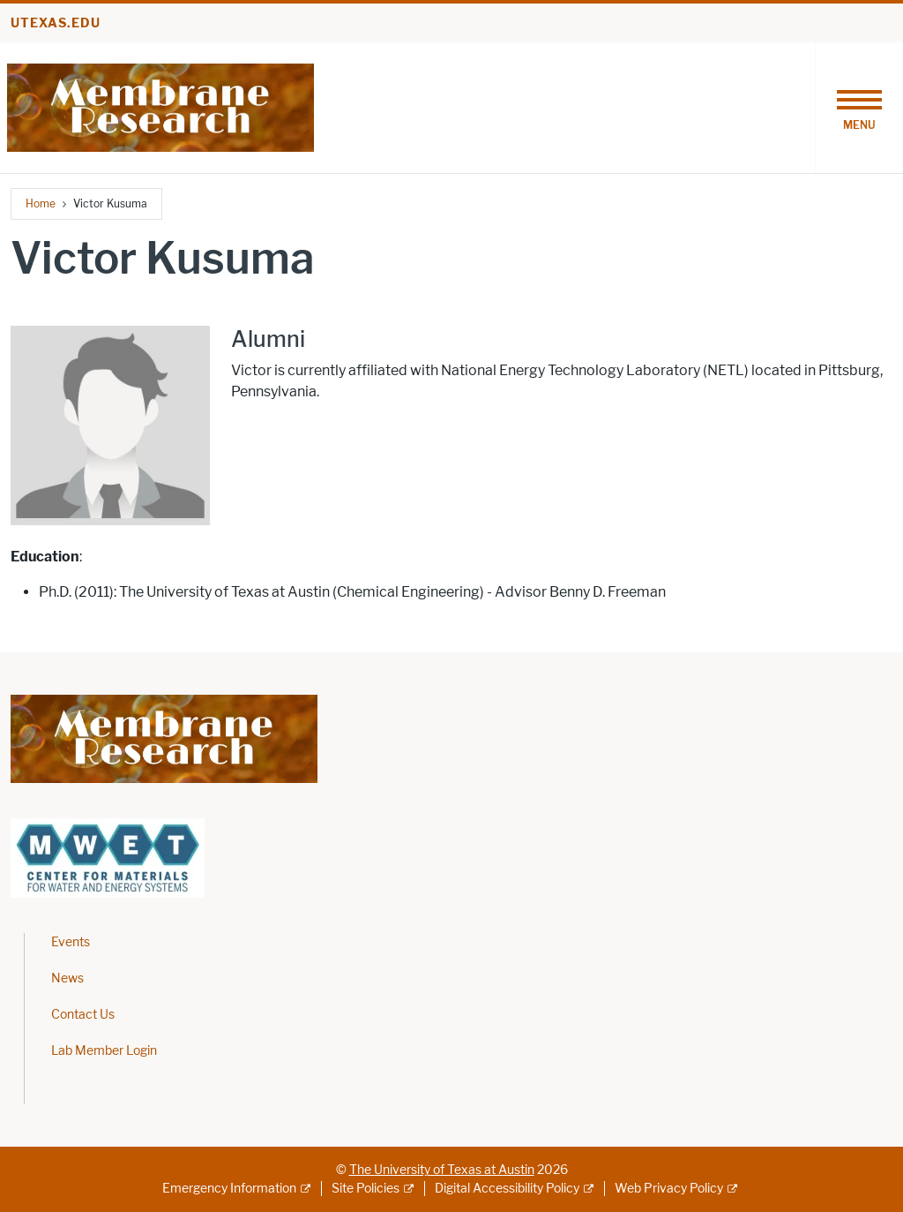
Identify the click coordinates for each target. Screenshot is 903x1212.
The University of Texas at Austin (441, 1170)
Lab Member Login (104, 1050)
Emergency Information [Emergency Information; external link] (229, 1188)
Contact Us (83, 1014)
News (67, 978)
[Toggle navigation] (859, 107)
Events (70, 942)
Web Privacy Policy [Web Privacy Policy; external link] (669, 1188)
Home (41, 203)
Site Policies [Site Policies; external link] (365, 1188)
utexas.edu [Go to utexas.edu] (56, 23)
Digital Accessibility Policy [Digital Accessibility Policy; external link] (507, 1188)
